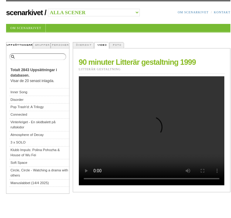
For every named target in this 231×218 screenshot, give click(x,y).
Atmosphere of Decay (27, 135)
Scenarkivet (24, 12)
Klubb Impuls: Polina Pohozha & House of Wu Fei (35, 152)
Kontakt (222, 12)
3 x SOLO (17, 142)
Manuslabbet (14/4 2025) (29, 183)
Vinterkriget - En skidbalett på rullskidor (32, 124)
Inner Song (18, 92)
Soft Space (18, 162)
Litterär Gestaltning (100, 69)
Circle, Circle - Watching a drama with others (39, 172)
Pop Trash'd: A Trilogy (27, 107)
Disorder (16, 99)
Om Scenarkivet (193, 12)
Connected (18, 114)
